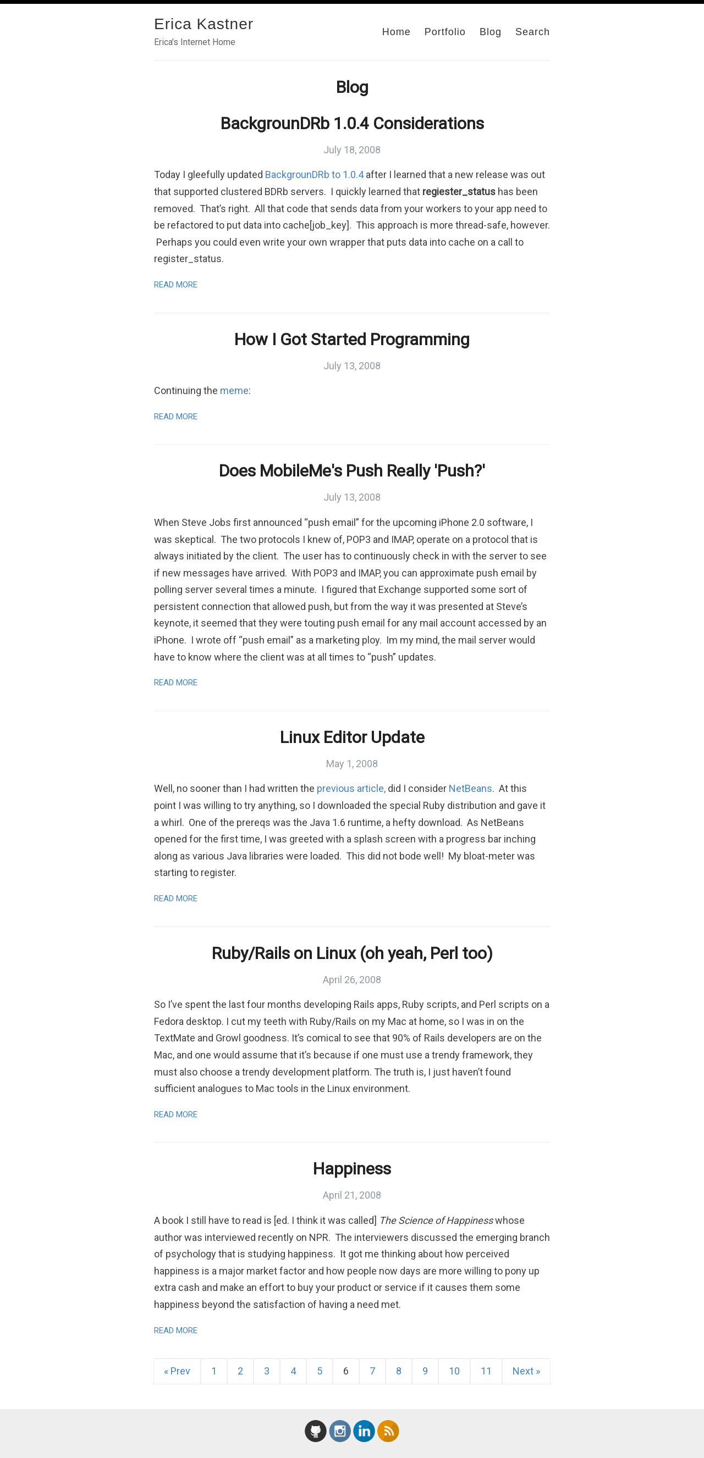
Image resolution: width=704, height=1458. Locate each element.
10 (454, 1371)
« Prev (177, 1371)
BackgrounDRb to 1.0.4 (314, 174)
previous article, (351, 788)
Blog (491, 31)
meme (234, 390)
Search (532, 31)
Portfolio (445, 31)
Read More (175, 285)
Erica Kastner (204, 23)
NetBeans (470, 788)
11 (486, 1371)
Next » (526, 1371)
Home (396, 31)
